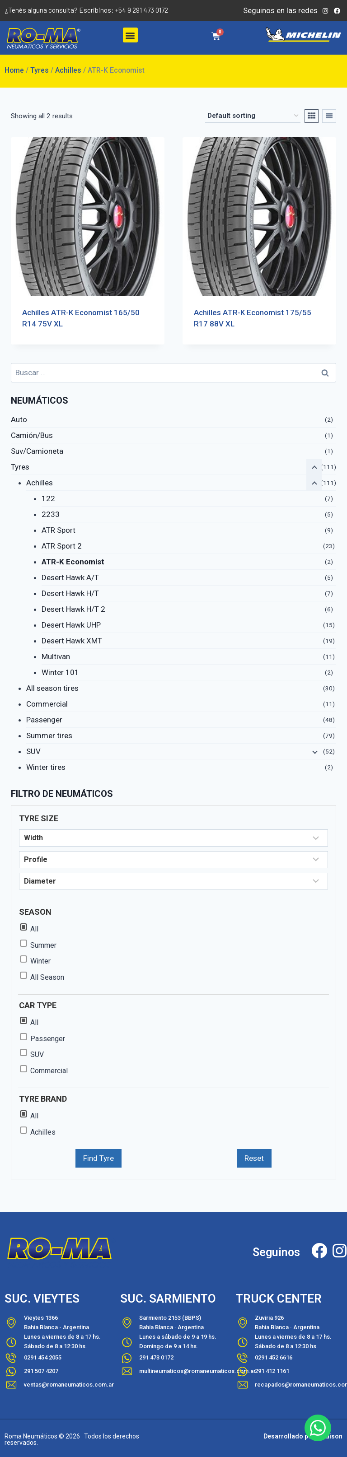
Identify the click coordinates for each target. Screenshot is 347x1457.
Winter (40, 961)
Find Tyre (98, 1158)
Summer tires (49, 735)
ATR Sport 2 (62, 545)
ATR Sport (58, 530)
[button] (130, 35)
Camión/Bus (32, 435)
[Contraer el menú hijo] (314, 482)
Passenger (44, 719)
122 (48, 498)
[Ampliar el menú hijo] (314, 751)
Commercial (47, 703)
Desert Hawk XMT (72, 640)
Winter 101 (60, 672)
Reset (254, 1158)
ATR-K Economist (73, 561)
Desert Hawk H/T (70, 593)
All (34, 929)
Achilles (68, 70)
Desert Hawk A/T (70, 577)
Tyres (39, 70)
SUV (33, 751)
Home (14, 70)
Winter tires (46, 767)
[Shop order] (252, 116)
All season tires (52, 688)
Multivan (56, 656)
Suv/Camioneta (37, 451)
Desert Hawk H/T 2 (73, 609)
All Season (47, 977)
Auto (19, 419)
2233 (51, 514)
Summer (43, 945)
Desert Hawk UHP (71, 624)
